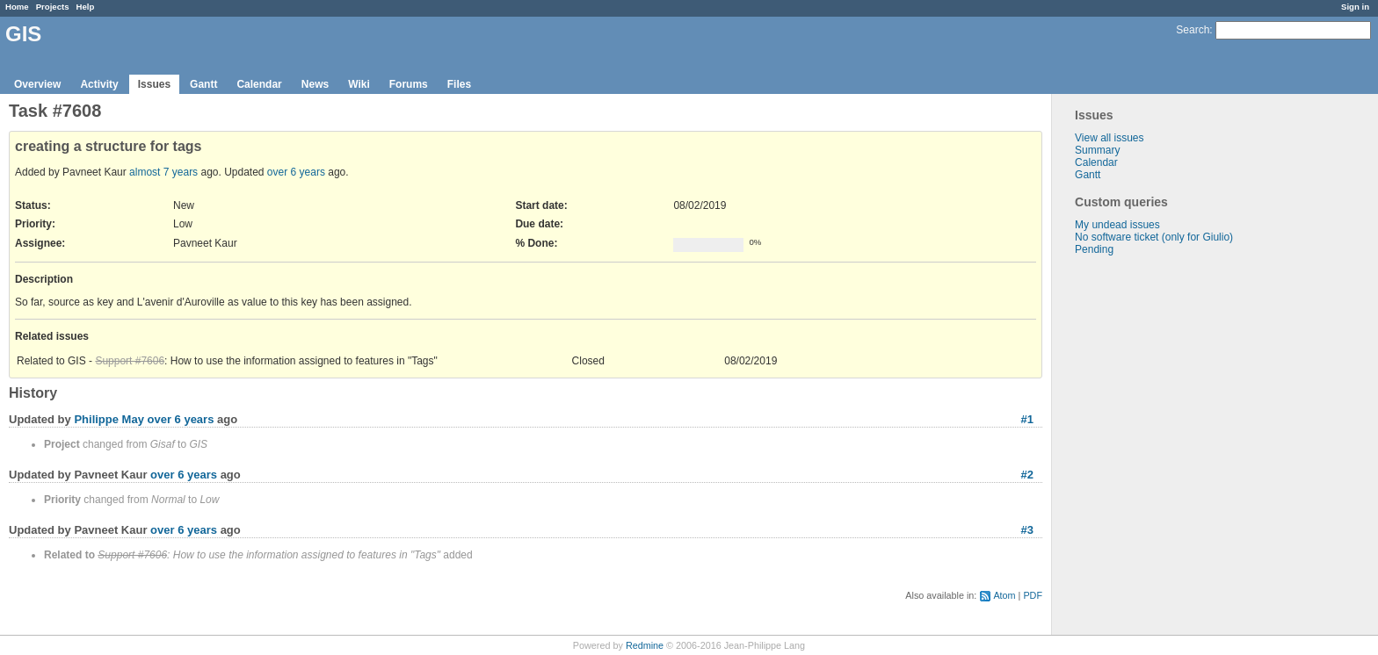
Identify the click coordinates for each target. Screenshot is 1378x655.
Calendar (258, 84)
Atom (1004, 595)
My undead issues (1117, 225)
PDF (1032, 595)
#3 (1027, 529)
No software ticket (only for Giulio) (1154, 237)
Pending (1094, 249)
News (315, 84)
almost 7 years (163, 172)
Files (459, 84)
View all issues (1109, 138)
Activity (99, 84)
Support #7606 (129, 361)
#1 (1027, 419)
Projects (52, 6)
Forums (408, 84)
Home (17, 6)
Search (1192, 30)
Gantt (203, 84)
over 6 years (296, 172)
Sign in (1355, 6)
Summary (1097, 150)
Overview (37, 84)
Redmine (645, 645)
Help (85, 6)
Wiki (359, 84)
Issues (154, 84)
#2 (1027, 474)
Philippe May (108, 419)
